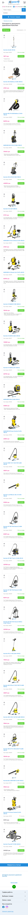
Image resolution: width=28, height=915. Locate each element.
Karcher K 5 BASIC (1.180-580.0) (11, 304)
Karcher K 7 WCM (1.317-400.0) (11, 367)
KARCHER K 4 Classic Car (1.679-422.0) (13, 272)
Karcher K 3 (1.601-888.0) (10, 208)
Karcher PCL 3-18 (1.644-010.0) (11, 653)
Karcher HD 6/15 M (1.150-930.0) (12, 177)
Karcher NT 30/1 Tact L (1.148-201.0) (13, 558)
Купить (22, 56)
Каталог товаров (14, 17)
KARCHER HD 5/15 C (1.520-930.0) (12, 145)
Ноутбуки (5, 12)
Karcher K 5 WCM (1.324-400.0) (11, 336)
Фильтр (7, 30)
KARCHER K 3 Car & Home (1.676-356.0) (13, 240)
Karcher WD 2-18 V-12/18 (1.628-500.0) (13, 717)
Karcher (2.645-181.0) (9, 50)
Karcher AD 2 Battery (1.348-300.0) (12, 81)
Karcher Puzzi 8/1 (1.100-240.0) (11, 844)
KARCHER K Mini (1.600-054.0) (11, 399)
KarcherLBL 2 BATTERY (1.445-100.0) (13, 780)
